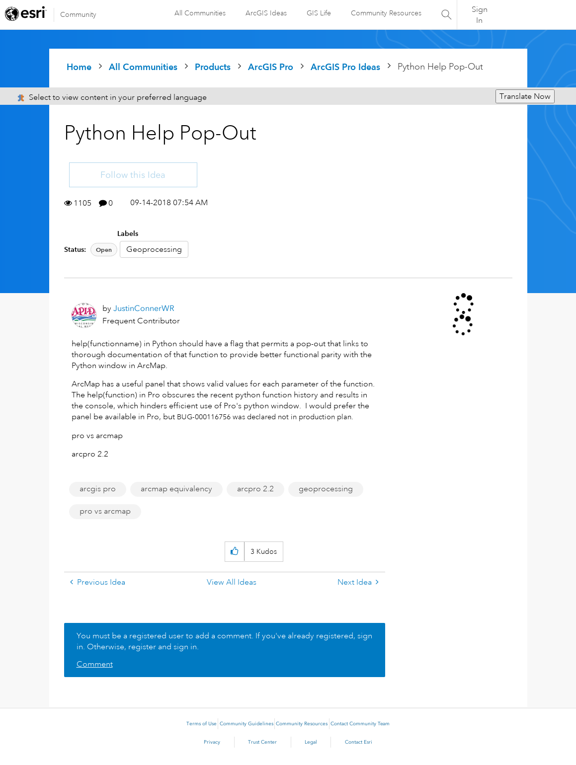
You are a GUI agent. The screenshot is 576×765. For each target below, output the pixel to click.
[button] (234, 551)
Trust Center (262, 742)
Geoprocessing (154, 249)
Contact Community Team (360, 724)
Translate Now (525, 96)
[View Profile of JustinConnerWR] (143, 308)
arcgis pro (98, 489)
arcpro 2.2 (255, 489)
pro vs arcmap (105, 511)
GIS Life (319, 12)
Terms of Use (201, 724)
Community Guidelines (246, 724)
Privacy (212, 742)
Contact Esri (358, 742)
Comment (95, 664)
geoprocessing (326, 489)
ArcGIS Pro (270, 67)
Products (213, 67)
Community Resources (386, 12)
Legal (311, 742)
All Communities (200, 12)
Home (79, 67)
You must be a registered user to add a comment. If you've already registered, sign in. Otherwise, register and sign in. (224, 641)
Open (104, 249)
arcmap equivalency (176, 489)
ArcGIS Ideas (266, 12)
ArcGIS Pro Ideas (345, 67)
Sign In (480, 14)
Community (78, 14)
